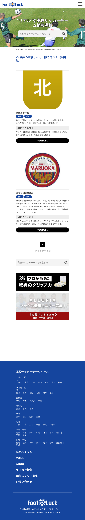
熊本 (38, 443)
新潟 (18, 393)
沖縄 (18, 445)
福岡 (18, 443)
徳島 (51, 433)
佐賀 (25, 443)
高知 (25, 435)
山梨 (51, 393)
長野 (25, 393)
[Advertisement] (42, 339)
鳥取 (18, 433)
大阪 (18, 425)
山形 (53, 382)
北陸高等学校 (22, 113)
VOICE (20, 457)
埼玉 (25, 401)
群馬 (25, 409)
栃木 (31, 409)
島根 (25, 433)
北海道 (19, 382)
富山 (31, 393)
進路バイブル (24, 452)
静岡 (31, 417)
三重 (38, 417)
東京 (18, 401)
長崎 (31, 443)
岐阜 (18, 417)
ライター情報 (24, 469)
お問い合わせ (24, 481)
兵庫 (25, 425)
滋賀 (38, 425)
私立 (28, 116)
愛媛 (18, 435)
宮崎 (51, 443)
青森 (26, 382)
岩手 (33, 382)
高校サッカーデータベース (32, 371)
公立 (28, 197)
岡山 (31, 433)
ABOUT (21, 463)
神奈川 (32, 401)
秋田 (47, 382)
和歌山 (52, 425)
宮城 (40, 382)
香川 (58, 433)
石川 (38, 393)
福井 (20, 116)
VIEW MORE (42, 141)
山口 (45, 433)
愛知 (25, 417)
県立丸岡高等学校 (24, 193)
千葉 (40, 401)
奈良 (45, 425)
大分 (45, 443)
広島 (38, 433)
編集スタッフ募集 (27, 475)
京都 (31, 425)
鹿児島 (59, 443)
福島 (60, 382)
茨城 (18, 409)
